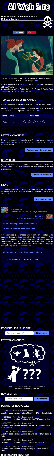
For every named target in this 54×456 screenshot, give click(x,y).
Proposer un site (43, 199)
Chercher (41, 333)
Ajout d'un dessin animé (23, 411)
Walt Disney (25, 91)
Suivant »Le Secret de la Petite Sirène (30, 217)
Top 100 (35, 111)
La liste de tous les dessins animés (19, 228)
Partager (18, 32)
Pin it (32, 32)
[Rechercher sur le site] (19, 333)
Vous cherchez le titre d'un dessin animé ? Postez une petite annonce (27, 365)
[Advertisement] (27, 297)
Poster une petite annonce (39, 150)
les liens (27, 246)
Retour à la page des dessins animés (20, 224)
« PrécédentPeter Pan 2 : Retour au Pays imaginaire (29, 211)
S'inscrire (41, 399)
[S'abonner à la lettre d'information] (19, 399)
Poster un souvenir (42, 175)
